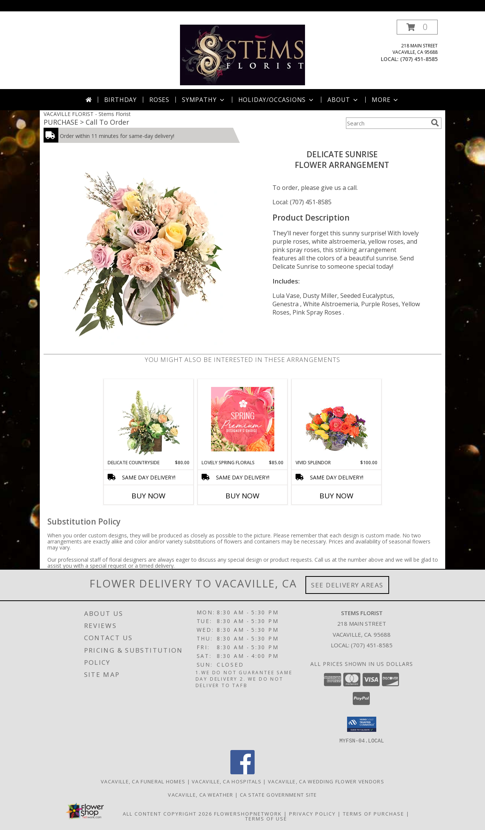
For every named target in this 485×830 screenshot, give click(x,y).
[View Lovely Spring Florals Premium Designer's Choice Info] (242, 419)
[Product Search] (386, 123)
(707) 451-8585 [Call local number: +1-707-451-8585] (419, 59)
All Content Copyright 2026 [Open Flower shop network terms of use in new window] (167, 813)
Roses (159, 100)
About (343, 100)
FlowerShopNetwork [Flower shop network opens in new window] (248, 813)
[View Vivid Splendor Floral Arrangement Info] (336, 419)
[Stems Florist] (242, 54)
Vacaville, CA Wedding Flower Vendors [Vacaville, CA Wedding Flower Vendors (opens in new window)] (326, 781)
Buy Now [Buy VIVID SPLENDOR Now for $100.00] (336, 496)
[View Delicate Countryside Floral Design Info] (148, 419)
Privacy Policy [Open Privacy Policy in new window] (312, 813)
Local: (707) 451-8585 (302, 202)
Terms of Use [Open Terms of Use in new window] (266, 818)
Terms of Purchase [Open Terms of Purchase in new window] (373, 813)
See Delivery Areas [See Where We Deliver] (347, 585)
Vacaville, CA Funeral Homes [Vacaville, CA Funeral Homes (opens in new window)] (143, 781)
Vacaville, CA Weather (200, 794)
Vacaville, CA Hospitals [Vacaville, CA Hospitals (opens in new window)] (226, 781)
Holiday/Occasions (276, 100)
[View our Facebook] (242, 771)
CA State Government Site (278, 794)
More (385, 100)
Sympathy (203, 100)
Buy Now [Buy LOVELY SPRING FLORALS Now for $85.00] (242, 496)
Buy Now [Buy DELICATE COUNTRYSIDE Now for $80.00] (148, 496)
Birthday (120, 100)
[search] (435, 123)
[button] (417, 27)
